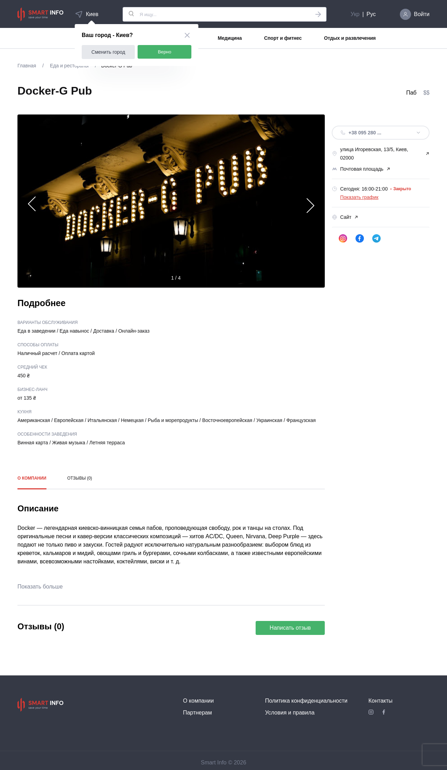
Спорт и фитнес (282, 38)
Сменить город (108, 52)
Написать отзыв (290, 628)
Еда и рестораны (69, 65)
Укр (355, 14)
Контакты (380, 701)
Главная (27, 65)
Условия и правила (290, 713)
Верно (164, 51)
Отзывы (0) (79, 478)
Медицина (230, 38)
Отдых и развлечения (350, 38)
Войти (422, 14)
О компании (31, 478)
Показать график (359, 197)
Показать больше (40, 587)
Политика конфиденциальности (306, 701)
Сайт (345, 217)
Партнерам (197, 713)
